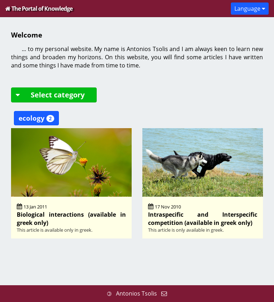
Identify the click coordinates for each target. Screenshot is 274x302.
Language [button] (249, 8)
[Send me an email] (164, 293)
